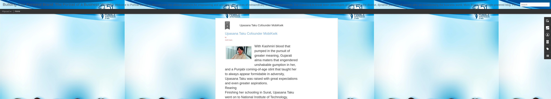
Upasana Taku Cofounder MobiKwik (261, 25)
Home (17, 11)
